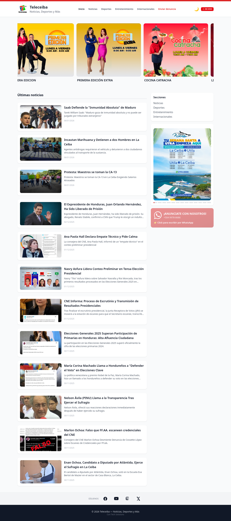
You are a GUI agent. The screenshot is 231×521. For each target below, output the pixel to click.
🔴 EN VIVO (207, 9)
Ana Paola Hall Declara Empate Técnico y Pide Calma (101, 236)
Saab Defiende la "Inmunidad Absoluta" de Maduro (100, 107)
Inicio (81, 8)
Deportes (106, 8)
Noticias (92, 8)
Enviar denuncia (167, 8)
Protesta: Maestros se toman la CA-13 (90, 172)
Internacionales (145, 8)
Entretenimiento (124, 8)
